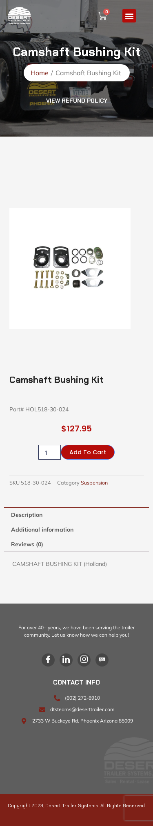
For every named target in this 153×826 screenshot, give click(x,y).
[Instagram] (84, 660)
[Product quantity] (49, 452)
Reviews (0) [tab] (27, 544)
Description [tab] (26, 514)
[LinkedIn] (66, 660)
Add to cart (87, 452)
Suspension (94, 482)
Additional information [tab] (42, 529)
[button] (129, 15)
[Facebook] (48, 660)
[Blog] (102, 660)
